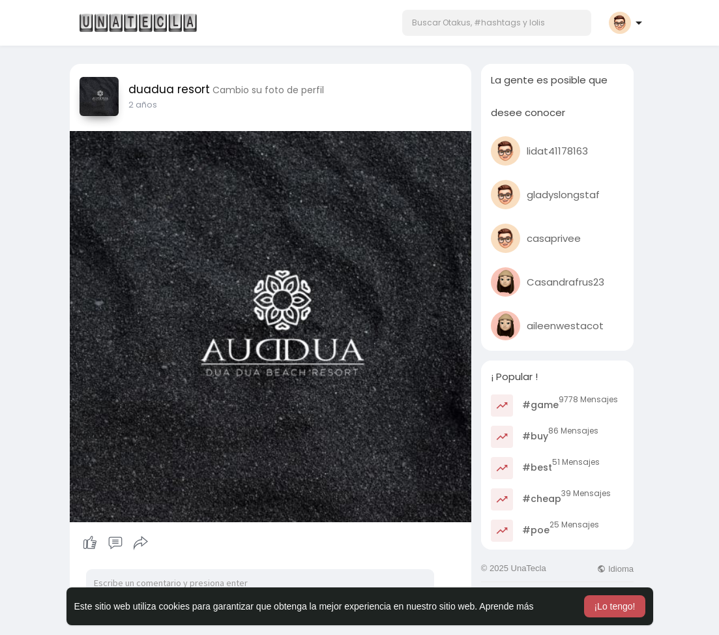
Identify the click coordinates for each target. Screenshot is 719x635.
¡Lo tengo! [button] (614, 606)
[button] (496, 23)
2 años (142, 104)
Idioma (615, 569)
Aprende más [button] (506, 606)
